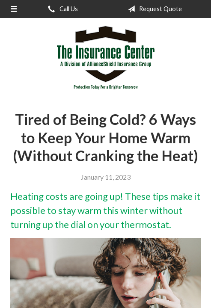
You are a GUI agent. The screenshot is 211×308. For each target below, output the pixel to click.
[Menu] (13, 9)
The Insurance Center (106, 58)
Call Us (61, 9)
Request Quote (153, 9)
